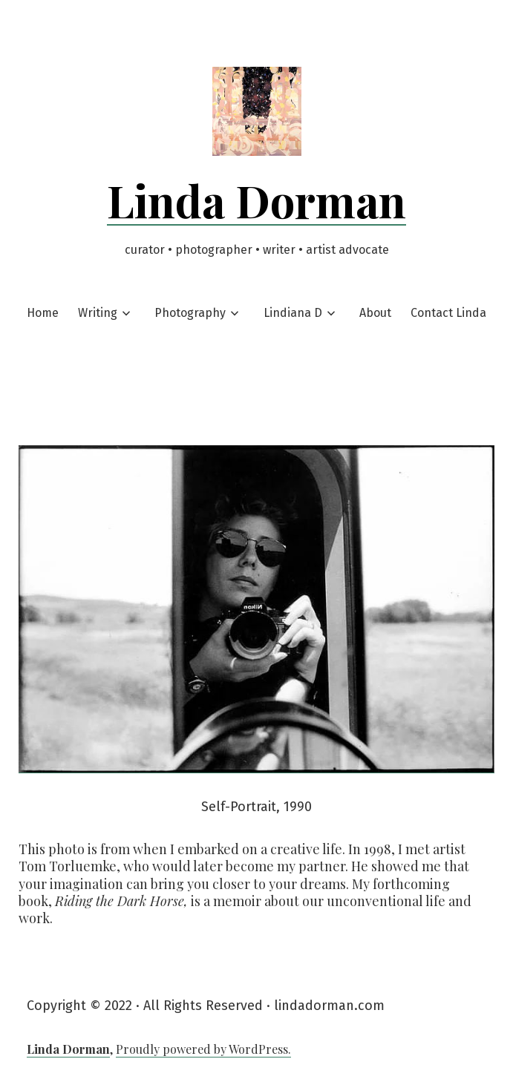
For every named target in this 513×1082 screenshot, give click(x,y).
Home (43, 313)
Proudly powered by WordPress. (203, 1049)
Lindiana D (293, 313)
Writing (97, 313)
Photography (190, 313)
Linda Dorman (256, 199)
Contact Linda (448, 313)
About (375, 313)
